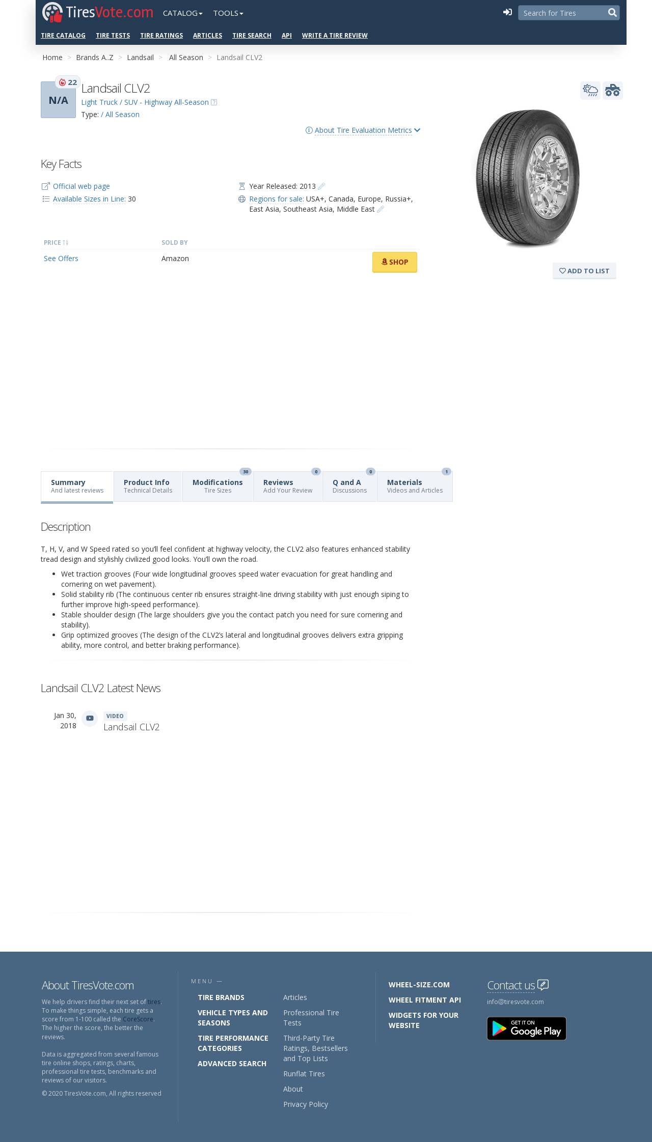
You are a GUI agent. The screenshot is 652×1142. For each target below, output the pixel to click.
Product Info (148, 486)
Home (52, 57)
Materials (419, 483)
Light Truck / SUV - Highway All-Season (145, 102)
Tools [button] (228, 13)
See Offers (61, 258)
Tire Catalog (63, 35)
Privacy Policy (305, 1104)
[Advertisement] (230, 361)
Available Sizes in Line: (89, 199)
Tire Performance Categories (233, 1043)
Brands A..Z (95, 57)
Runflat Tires (304, 1073)
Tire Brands (221, 997)
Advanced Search (232, 1063)
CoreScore (138, 1019)
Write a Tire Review (335, 35)
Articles (207, 35)
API (287, 35)
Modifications (222, 483)
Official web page (81, 186)
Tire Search (251, 35)
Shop (395, 262)
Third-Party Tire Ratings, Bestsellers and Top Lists (315, 1048)
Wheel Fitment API (425, 1000)
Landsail (140, 57)
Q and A (354, 483)
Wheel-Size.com (419, 984)
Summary (77, 486)
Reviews (292, 483)
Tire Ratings (161, 35)
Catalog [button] (183, 13)
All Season (186, 57)
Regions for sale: (276, 199)
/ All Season (120, 114)
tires (154, 1001)
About (293, 1089)
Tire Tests (113, 35)
